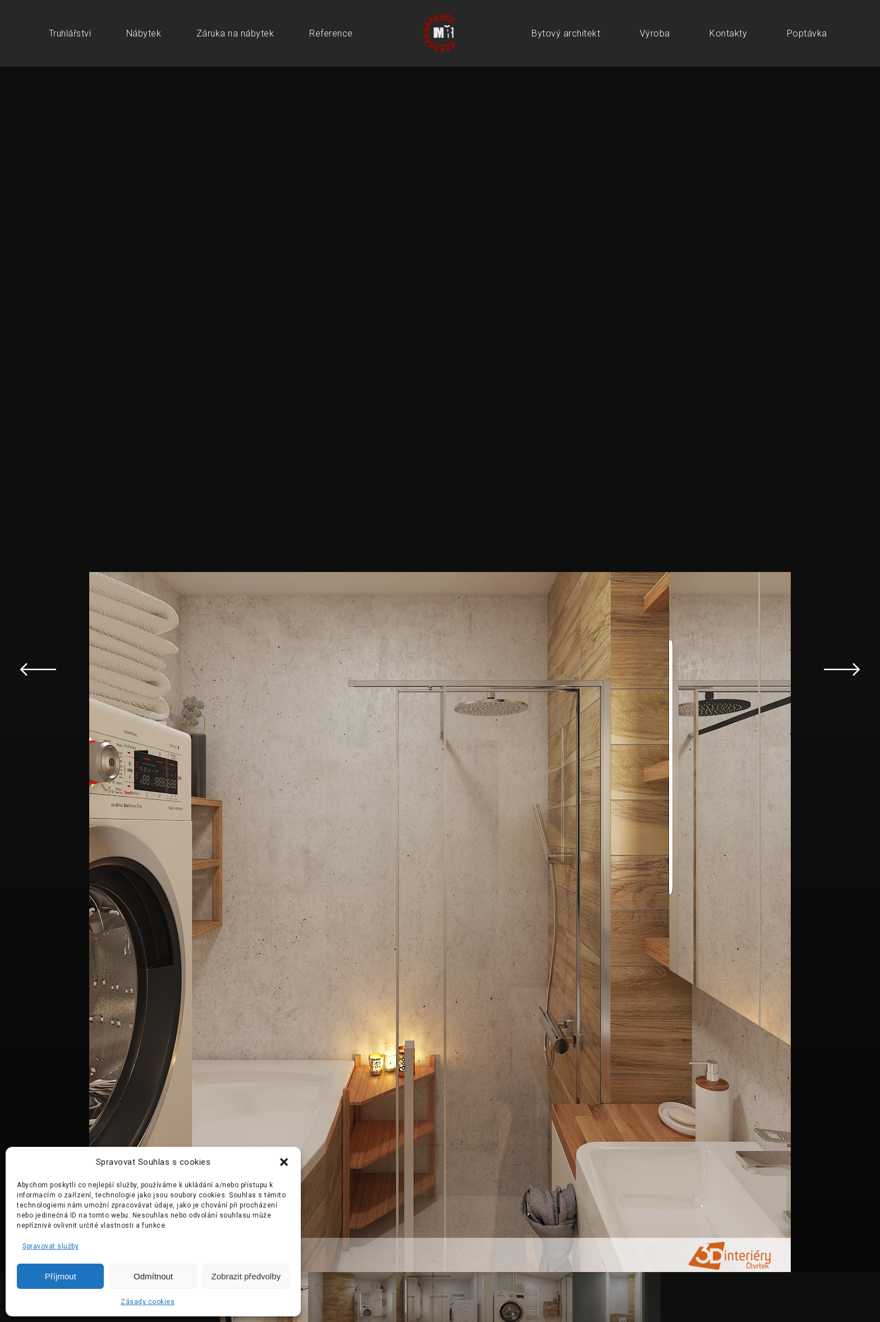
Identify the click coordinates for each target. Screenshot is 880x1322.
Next (842, 669)
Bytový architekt (565, 33)
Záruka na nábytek (235, 33)
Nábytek (144, 33)
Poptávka (807, 33)
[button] (284, 1162)
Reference (331, 33)
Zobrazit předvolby (246, 1276)
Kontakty (728, 33)
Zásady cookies (148, 1302)
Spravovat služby (50, 1246)
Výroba (655, 33)
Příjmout (60, 1276)
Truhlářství (70, 33)
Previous (38, 669)
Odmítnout (153, 1276)
